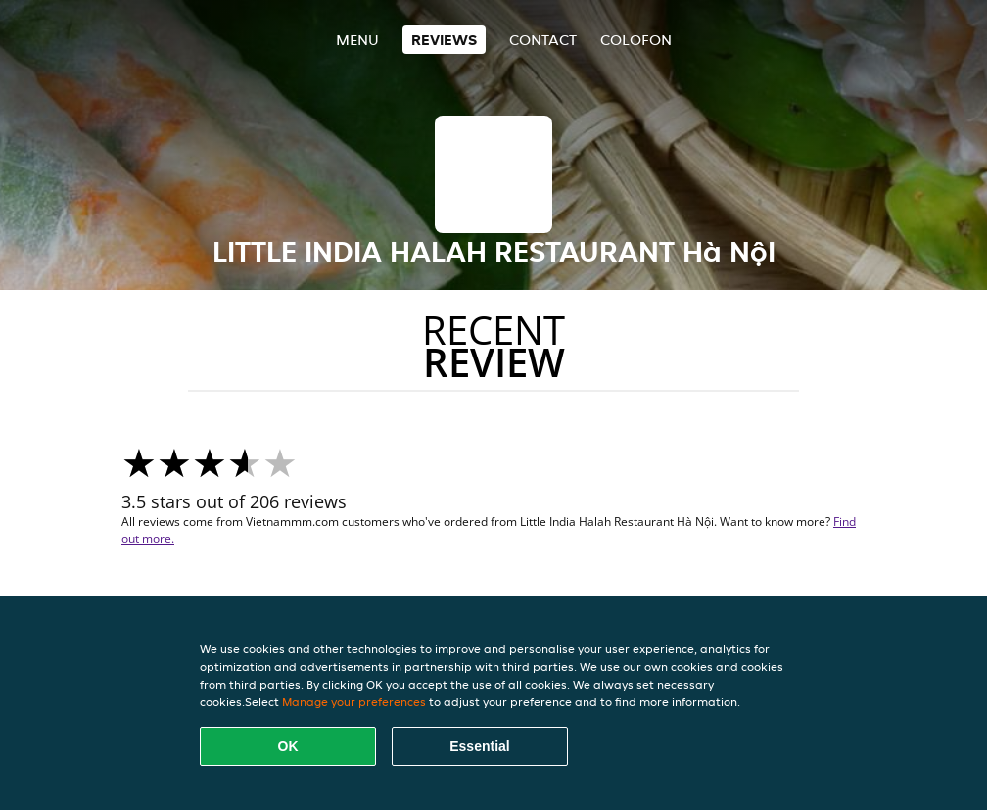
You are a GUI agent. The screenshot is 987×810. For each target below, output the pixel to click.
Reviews (444, 39)
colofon (636, 39)
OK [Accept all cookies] (288, 746)
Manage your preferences (354, 701)
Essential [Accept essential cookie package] (479, 746)
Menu (357, 39)
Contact (543, 39)
